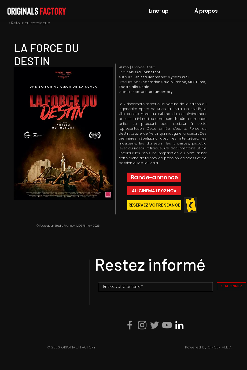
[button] (63, 133)
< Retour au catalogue (29, 23)
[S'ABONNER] (231, 286)
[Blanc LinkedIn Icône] (179, 325)
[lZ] (154, 205)
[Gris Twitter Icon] (154, 325)
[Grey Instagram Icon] (142, 325)
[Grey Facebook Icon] (130, 325)
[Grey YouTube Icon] (167, 325)
